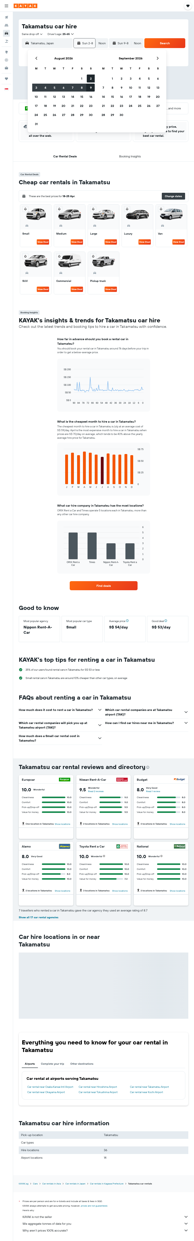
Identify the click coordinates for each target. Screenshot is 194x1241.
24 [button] (36, 115)
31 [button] (36, 124)
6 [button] (63, 87)
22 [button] (81, 106)
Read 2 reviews (96, 791)
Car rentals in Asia (51, 1183)
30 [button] (91, 115)
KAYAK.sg (23, 1183)
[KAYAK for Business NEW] (6, 68)
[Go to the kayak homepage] (25, 6)
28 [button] (72, 115)
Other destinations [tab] (81, 1063)
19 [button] (54, 106)
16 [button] (90, 97)
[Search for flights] (6, 17)
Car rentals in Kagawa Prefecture (107, 1183)
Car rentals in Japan (75, 1183)
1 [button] (81, 78)
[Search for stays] (6, 25)
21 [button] (72, 106)
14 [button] (72, 97)
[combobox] (32, 34)
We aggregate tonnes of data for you (105, 1223)
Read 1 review (153, 791)
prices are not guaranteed (94, 1205)
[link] (104, 585)
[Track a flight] (6, 60)
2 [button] (91, 78)
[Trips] (6, 78)
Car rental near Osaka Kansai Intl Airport (50, 1087)
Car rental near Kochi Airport (146, 1092)
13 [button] (63, 97)
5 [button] (54, 87)
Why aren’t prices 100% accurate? (105, 1230)
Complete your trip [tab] (52, 1063)
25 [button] (45, 115)
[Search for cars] (6, 33)
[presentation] (147, 767)
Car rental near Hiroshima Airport (98, 1087)
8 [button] (82, 87)
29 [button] (81, 115)
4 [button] (45, 87)
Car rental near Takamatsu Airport (149, 1087)
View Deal (43, 241)
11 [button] (45, 97)
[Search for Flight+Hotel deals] (6, 41)
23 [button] (90, 106)
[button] (6, 6)
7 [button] (72, 87)
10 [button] (36, 97)
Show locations (62, 824)
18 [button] (45, 106)
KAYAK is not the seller (105, 1217)
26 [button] (54, 115)
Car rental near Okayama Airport (46, 1092)
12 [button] (54, 97)
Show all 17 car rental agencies (38, 917)
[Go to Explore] (6, 52)
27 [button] (63, 115)
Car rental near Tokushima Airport (98, 1092)
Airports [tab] (30, 1063)
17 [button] (36, 106)
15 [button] (81, 97)
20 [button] (63, 106)
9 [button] (91, 87)
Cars (35, 1183)
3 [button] (36, 87)
